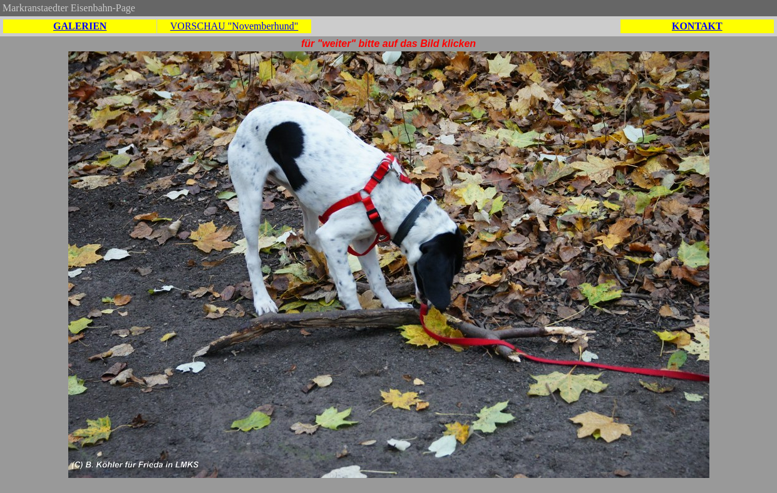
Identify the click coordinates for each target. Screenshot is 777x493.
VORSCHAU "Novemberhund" (234, 26)
